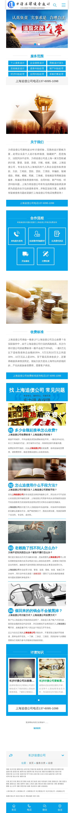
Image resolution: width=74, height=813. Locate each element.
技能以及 (55, 781)
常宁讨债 (29, 774)
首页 (31, 763)
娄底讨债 (16, 771)
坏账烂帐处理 (56, 74)
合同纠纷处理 (37, 74)
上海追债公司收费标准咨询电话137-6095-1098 (37, 375)
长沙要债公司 (40, 791)
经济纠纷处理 (17, 74)
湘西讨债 (23, 776)
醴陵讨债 (51, 771)
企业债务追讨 (37, 63)
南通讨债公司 (10, 796)
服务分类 (40, 763)
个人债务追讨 (17, 63)
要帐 (7, 786)
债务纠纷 (50, 784)
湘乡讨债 (58, 771)
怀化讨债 (38, 771)
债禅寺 (22, 784)
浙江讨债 (13, 781)
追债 (50, 763)
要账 (7, 784)
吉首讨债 (36, 774)
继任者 (40, 784)
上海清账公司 (20, 791)
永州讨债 (26, 769)
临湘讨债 (51, 774)
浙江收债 (34, 781)
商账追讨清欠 (56, 63)
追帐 (39, 786)
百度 (34, 796)
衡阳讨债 (20, 769)
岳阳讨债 (47, 769)
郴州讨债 (60, 769)
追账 (36, 784)
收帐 (28, 786)
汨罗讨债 (58, 774)
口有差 (31, 784)
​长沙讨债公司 (50, 791)
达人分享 (13, 786)
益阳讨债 (9, 771)
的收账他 (44, 786)
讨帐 (55, 784)
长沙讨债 (13, 769)
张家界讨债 (30, 771)
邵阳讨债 (54, 769)
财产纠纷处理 (56, 68)
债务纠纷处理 (37, 68)
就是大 (64, 781)
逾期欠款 (13, 784)
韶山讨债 (16, 776)
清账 (18, 784)
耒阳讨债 (9, 774)
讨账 (60, 781)
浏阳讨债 (45, 771)
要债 (18, 781)
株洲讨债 (40, 769)
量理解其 (61, 784)
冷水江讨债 (44, 774)
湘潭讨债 (23, 771)
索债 (45, 784)
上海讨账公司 (10, 791)
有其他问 (44, 781)
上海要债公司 (30, 791)
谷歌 (38, 796)
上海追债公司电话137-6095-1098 (37, 81)
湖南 (7, 769)
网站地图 (29, 796)
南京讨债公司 (20, 796)
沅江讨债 (16, 774)
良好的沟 (34, 786)
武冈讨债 (9, 776)
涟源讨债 (23, 774)
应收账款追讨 (17, 68)
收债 (28, 781)
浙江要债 (23, 781)
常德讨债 (33, 769)
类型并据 (23, 786)
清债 (49, 781)
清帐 (18, 786)
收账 (27, 784)
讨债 (7, 781)
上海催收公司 (60, 791)
